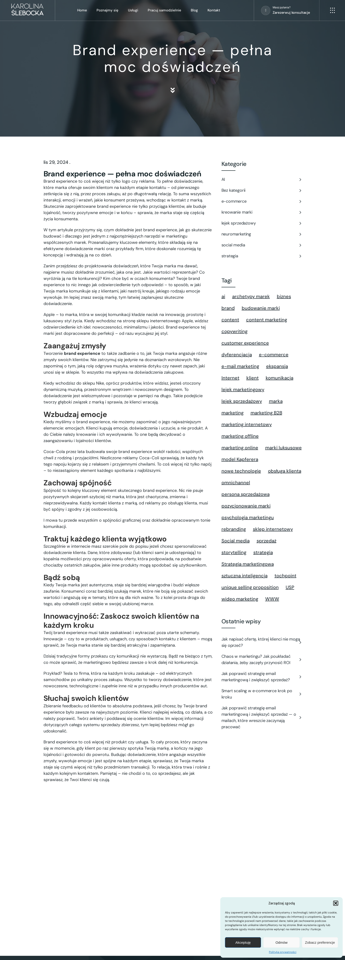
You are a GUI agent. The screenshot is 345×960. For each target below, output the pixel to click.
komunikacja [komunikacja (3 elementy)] (279, 378)
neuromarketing (236, 234)
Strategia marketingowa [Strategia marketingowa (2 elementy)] (247, 564)
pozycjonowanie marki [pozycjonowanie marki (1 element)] (246, 506)
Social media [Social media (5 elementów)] (235, 541)
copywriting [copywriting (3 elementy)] (234, 331)
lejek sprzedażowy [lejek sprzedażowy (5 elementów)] (241, 401)
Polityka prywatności (282, 952)
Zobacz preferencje (320, 942)
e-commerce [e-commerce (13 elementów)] (273, 355)
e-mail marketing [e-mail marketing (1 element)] (240, 366)
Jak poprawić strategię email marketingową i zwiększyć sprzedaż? (255, 677)
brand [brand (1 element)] (228, 308)
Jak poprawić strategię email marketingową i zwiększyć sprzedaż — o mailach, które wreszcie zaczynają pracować (258, 717)
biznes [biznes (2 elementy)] (284, 296)
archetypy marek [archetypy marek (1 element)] (251, 296)
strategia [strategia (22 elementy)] (263, 552)
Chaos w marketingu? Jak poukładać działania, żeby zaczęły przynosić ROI (256, 659)
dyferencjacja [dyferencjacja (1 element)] (236, 355)
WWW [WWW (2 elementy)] (272, 599)
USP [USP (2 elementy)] (290, 587)
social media (233, 245)
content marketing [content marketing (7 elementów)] (266, 320)
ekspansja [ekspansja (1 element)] (277, 366)
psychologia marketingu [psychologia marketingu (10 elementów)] (247, 517)
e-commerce (234, 201)
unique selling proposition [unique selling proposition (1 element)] (250, 587)
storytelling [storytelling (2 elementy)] (233, 552)
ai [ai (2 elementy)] (223, 296)
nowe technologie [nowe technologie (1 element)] (241, 471)
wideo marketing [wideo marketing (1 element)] (239, 599)
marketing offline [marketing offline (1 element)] (240, 436)
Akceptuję (243, 942)
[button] (335, 903)
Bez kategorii (233, 190)
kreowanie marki (236, 212)
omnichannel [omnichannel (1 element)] (235, 483)
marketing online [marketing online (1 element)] (239, 448)
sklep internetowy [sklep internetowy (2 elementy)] (273, 529)
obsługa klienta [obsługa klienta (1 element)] (284, 471)
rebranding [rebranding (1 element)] (233, 529)
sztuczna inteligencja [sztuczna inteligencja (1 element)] (244, 576)
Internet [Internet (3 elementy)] (230, 378)
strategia (229, 256)
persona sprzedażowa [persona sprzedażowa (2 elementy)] (245, 494)
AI (223, 179)
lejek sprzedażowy (238, 223)
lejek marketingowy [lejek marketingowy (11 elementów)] (242, 389)
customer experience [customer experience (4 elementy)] (245, 343)
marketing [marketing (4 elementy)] (232, 413)
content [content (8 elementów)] (230, 320)
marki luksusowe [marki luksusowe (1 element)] (283, 448)
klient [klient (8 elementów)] (252, 378)
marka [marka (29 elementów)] (276, 401)
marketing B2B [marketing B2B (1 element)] (266, 413)
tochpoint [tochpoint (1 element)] (285, 576)
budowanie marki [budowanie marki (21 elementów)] (261, 308)
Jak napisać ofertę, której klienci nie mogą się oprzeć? (260, 642)
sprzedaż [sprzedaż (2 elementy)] (266, 541)
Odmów (281, 942)
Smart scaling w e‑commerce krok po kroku (256, 694)
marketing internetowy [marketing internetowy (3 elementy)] (246, 424)
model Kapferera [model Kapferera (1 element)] (239, 459)
